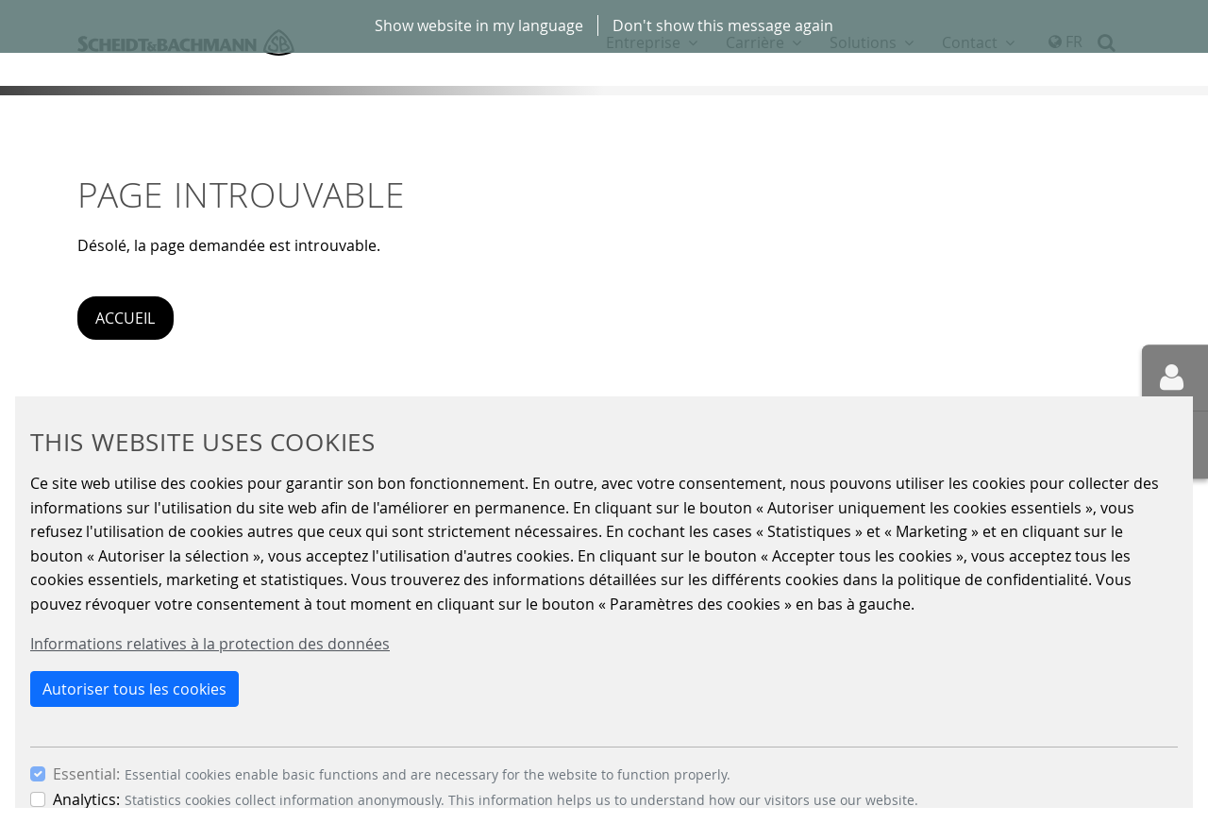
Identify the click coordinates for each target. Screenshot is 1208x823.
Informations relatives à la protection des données (210, 643)
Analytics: (86, 799)
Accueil (125, 318)
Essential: (86, 774)
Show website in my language (479, 25)
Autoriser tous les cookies (134, 689)
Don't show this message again (722, 25)
